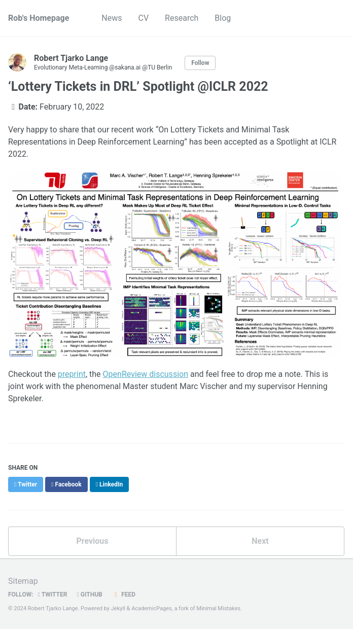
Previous (92, 541)
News (111, 18)
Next (260, 541)
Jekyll (118, 608)
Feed (123, 594)
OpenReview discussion (145, 374)
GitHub (89, 594)
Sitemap (23, 581)
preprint (72, 374)
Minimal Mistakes (218, 608)
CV (143, 18)
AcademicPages (151, 608)
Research (181, 18)
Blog (223, 18)
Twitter (52, 594)
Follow (200, 62)
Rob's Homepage (38, 18)
